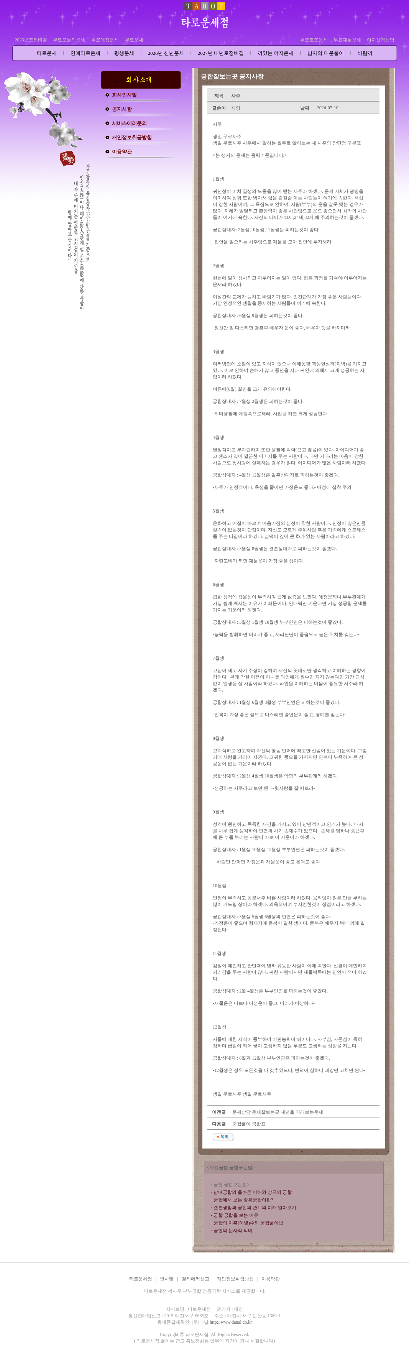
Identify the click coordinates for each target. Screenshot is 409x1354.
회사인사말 (124, 95)
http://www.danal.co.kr (231, 1322)
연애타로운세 (85, 53)
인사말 (167, 1279)
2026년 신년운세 (166, 53)
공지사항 (122, 109)
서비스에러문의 (129, 123)
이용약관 (122, 151)
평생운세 (124, 53)
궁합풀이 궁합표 (248, 1124)
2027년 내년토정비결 (221, 53)
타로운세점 (140, 1279)
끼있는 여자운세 (276, 53)
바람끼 (365, 53)
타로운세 (47, 53)
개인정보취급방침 (132, 137)
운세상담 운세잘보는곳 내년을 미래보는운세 (277, 1112)
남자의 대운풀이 (325, 53)
